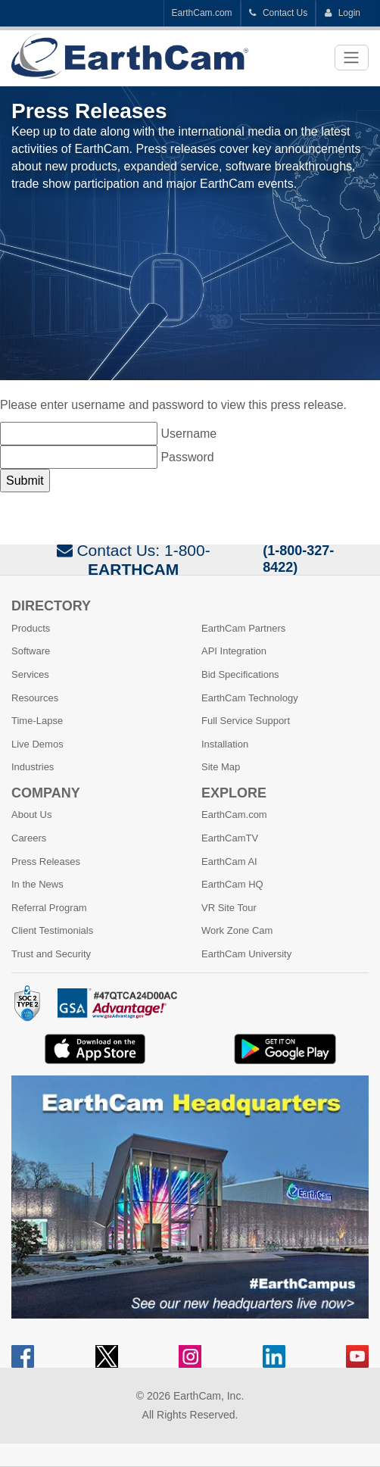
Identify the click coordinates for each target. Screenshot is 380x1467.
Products (30, 628)
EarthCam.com (202, 13)
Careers (28, 838)
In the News (37, 884)
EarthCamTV (229, 838)
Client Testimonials (52, 930)
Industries (32, 767)
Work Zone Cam (237, 930)
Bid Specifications (240, 674)
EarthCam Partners (243, 628)
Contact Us (278, 13)
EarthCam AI (229, 861)
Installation (224, 744)
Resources (34, 698)
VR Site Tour (229, 907)
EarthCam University (246, 954)
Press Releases (45, 861)
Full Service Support (245, 720)
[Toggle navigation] (352, 57)
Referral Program (49, 907)
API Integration (233, 651)
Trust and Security (51, 954)
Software (30, 651)
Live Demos (37, 744)
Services (30, 674)
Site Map (220, 767)
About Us (31, 814)
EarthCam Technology (249, 698)
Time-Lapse (37, 720)
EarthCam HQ (232, 884)
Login (342, 13)
